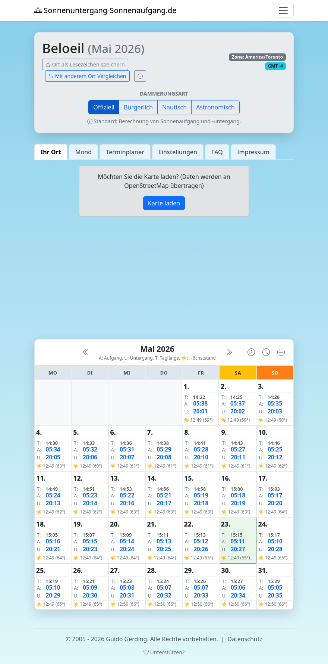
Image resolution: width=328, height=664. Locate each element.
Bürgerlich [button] (138, 107)
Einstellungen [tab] (177, 152)
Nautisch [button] (174, 107)
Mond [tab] (83, 152)
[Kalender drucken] (281, 352)
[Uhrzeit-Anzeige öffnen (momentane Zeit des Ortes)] (140, 76)
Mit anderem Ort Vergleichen (87, 76)
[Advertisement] (164, 281)
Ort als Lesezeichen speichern (85, 64)
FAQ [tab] (217, 152)
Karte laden (164, 203)
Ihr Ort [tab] (51, 152)
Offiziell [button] (103, 107)
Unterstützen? (164, 652)
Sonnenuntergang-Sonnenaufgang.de (105, 10)
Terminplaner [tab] (125, 152)
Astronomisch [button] (215, 107)
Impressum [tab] (253, 152)
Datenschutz (244, 639)
